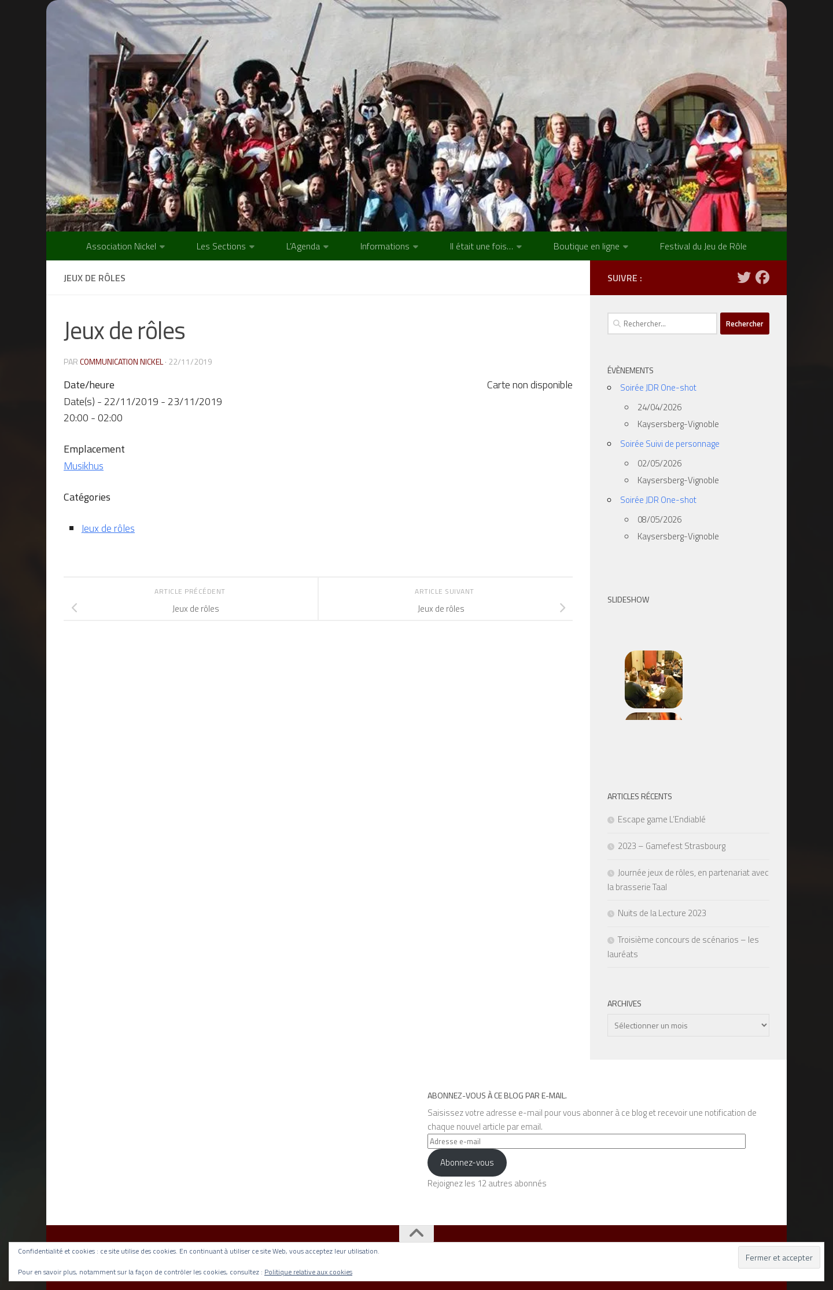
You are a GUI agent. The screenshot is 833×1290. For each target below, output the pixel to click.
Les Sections (221, 246)
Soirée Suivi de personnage (670, 443)
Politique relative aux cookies (308, 1271)
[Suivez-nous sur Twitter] (744, 277)
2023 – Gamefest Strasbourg (671, 845)
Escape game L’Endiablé (662, 819)
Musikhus (84, 465)
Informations (385, 246)
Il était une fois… (481, 246)
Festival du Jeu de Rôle (703, 246)
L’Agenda (303, 246)
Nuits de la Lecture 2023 (662, 913)
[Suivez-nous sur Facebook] (762, 277)
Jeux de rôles (108, 528)
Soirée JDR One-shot (658, 387)
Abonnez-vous (467, 1162)
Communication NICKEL (122, 361)
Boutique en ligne (587, 246)
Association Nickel (121, 246)
